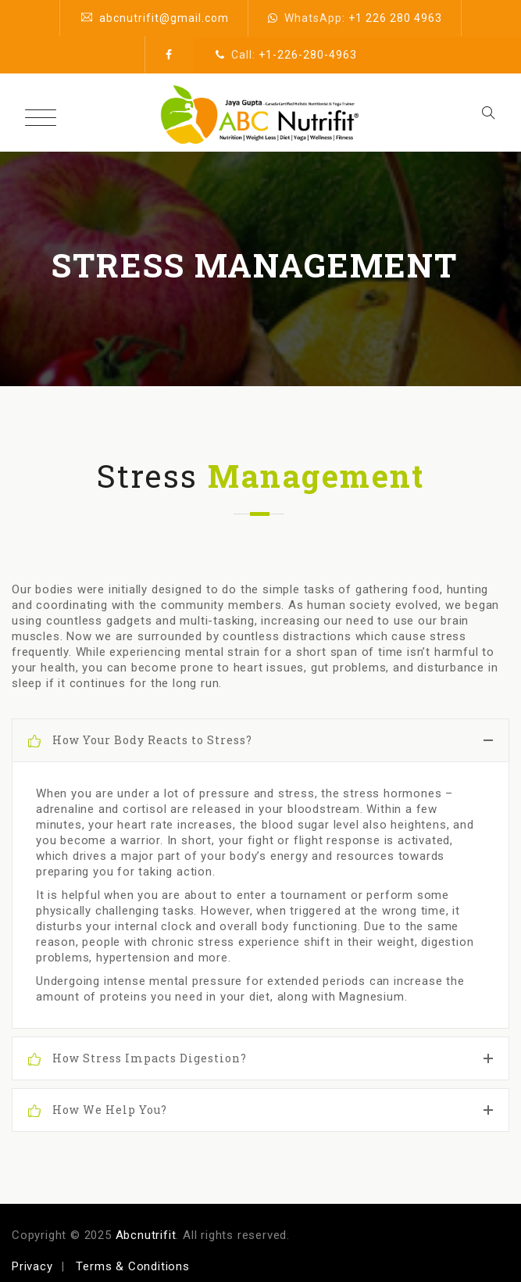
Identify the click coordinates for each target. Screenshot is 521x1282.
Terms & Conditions (132, 1266)
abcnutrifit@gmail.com (164, 18)
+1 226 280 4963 (395, 18)
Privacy (32, 1266)
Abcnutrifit (146, 1235)
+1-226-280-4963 (308, 54)
